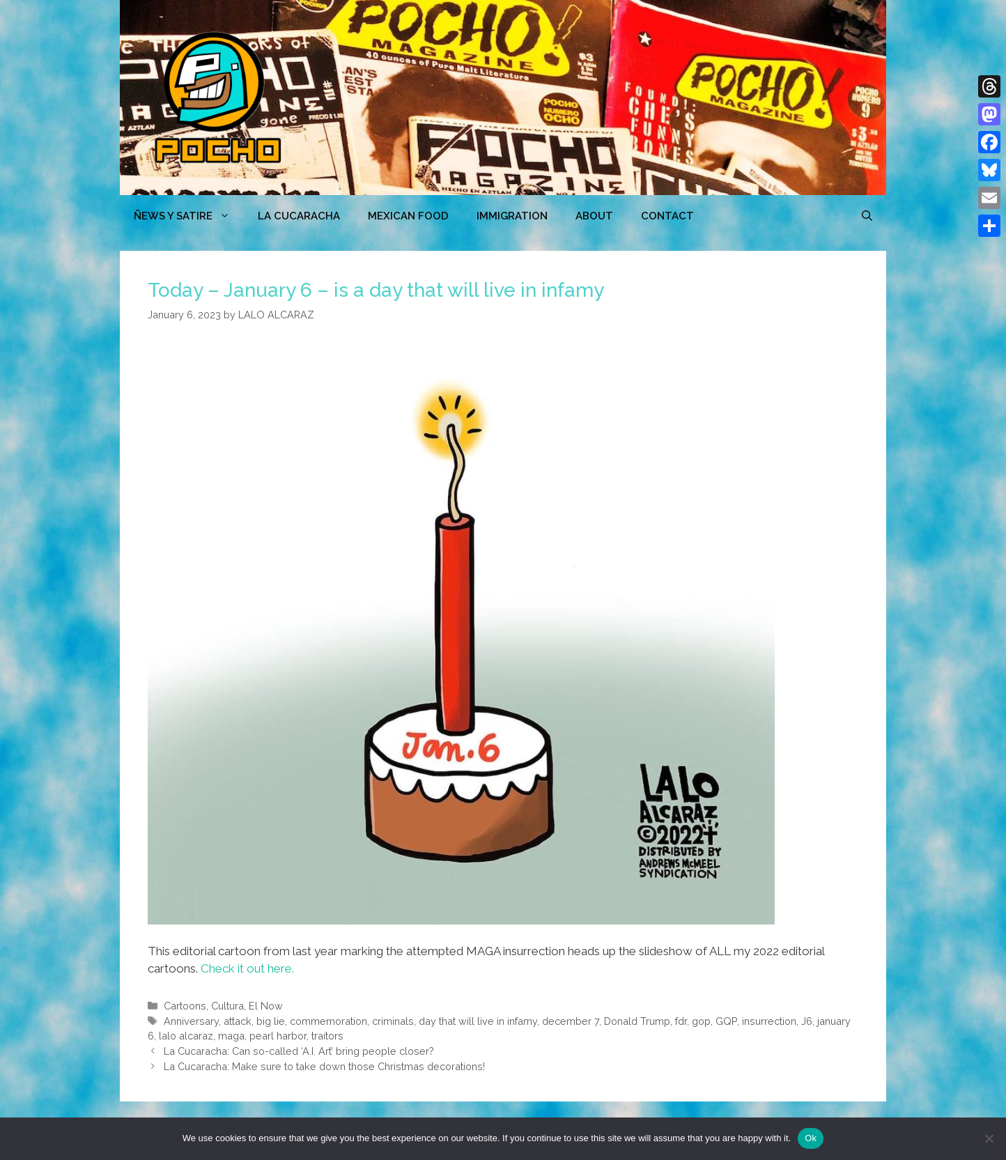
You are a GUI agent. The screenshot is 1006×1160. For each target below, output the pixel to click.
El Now (266, 1006)
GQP (726, 1021)
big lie (270, 1021)
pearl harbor (278, 1036)
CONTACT (667, 216)
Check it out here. (247, 968)
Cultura (227, 1006)
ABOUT (594, 216)
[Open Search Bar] (867, 216)
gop (701, 1021)
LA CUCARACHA (299, 216)
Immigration (512, 216)
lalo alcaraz (186, 1036)
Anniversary (191, 1021)
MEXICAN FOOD (408, 216)
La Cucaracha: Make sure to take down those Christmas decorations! (324, 1066)
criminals (393, 1021)
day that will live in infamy (478, 1021)
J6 (806, 1021)
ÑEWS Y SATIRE (189, 216)
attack (238, 1021)
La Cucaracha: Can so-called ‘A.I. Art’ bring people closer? (299, 1051)
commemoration (328, 1021)
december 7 (570, 1021)
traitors (327, 1036)
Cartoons (185, 1006)
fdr (681, 1021)
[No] (989, 1138)
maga (231, 1036)
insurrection (769, 1021)
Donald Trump (637, 1021)
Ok (811, 1138)
